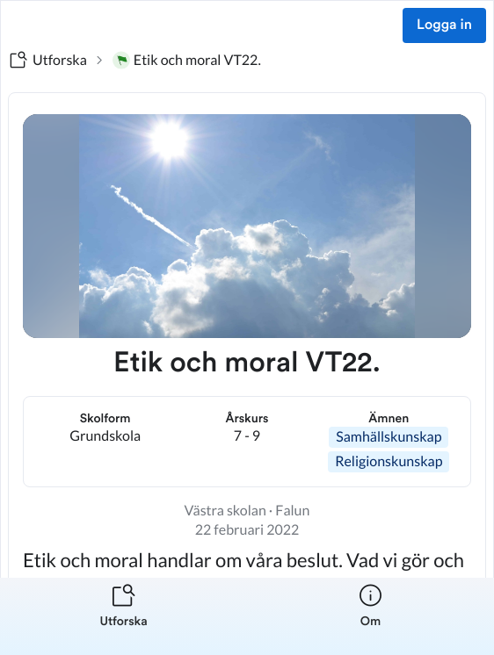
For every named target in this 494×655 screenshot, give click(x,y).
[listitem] (123, 616)
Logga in (444, 25)
